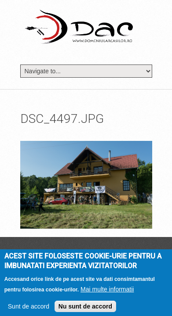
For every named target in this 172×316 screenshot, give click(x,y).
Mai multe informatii (107, 291)
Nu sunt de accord (85, 308)
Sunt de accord (28, 308)
